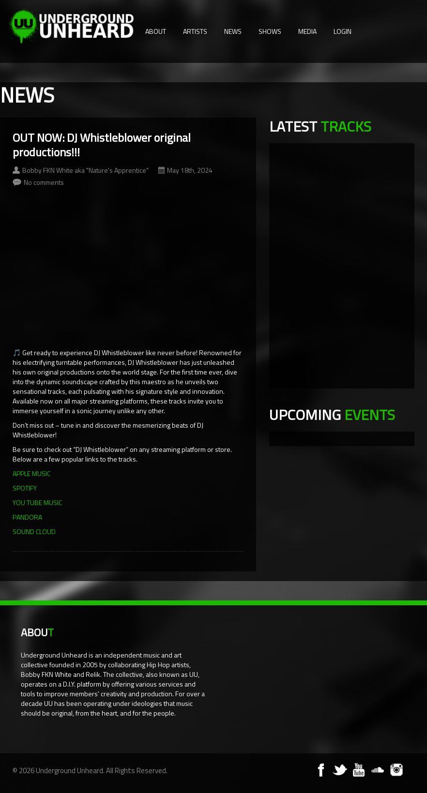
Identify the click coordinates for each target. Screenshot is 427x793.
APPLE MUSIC (31, 473)
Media (307, 31)
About (155, 31)
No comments (44, 182)
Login (342, 31)
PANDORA (27, 517)
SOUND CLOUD (34, 531)
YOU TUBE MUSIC (37, 502)
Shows (270, 31)
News (233, 31)
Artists (195, 31)
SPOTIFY (25, 488)
